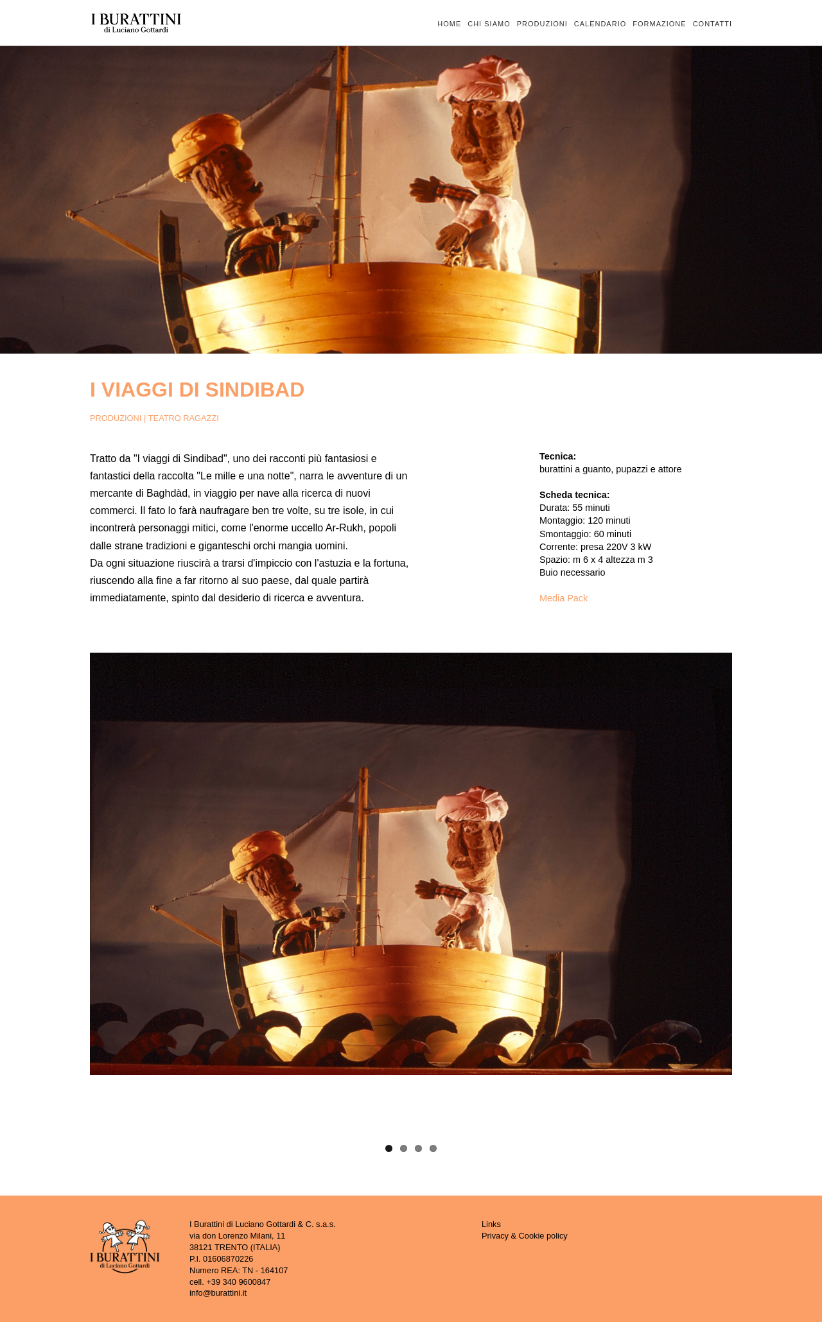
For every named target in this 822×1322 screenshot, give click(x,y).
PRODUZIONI (542, 24)
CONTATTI (712, 24)
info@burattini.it (218, 1293)
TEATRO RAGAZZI (183, 418)
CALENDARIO (600, 24)
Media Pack (563, 598)
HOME (449, 24)
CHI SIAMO (489, 24)
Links (491, 1224)
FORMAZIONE (659, 24)
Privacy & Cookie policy (525, 1235)
